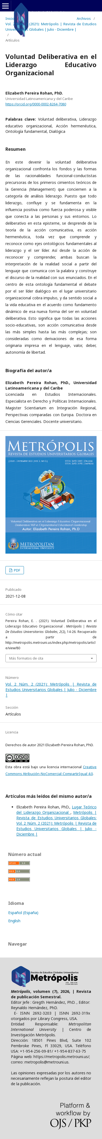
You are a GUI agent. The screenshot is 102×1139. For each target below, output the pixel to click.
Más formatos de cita (26, 658)
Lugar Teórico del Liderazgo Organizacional (56, 809)
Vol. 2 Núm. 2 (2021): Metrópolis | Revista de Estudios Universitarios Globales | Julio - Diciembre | (51, 26)
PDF (16, 570)
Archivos (84, 18)
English (14, 920)
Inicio (9, 18)
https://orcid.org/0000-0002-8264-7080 (35, 104)
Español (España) (23, 912)
